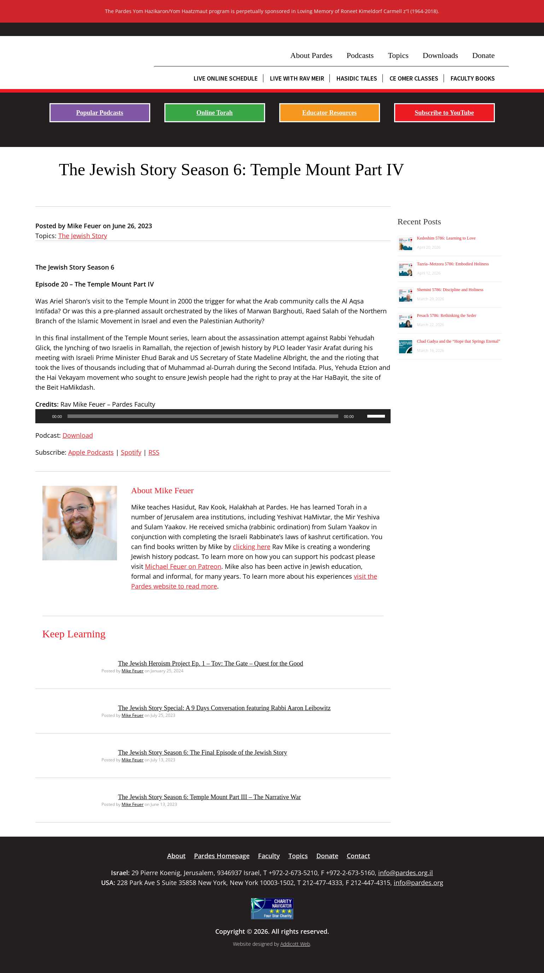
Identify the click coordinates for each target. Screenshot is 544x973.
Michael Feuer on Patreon (183, 566)
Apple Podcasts (91, 452)
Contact (358, 855)
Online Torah (215, 112)
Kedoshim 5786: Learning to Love (446, 238)
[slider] (203, 416)
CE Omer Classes (414, 78)
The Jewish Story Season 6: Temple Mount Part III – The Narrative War (209, 797)
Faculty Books (473, 78)
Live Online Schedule (226, 78)
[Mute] (361, 416)
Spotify (131, 452)
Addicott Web (295, 943)
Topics (398, 55)
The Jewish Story (82, 235)
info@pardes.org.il (405, 872)
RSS (153, 452)
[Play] (44, 416)
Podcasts (360, 55)
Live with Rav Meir (297, 78)
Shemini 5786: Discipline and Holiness (450, 289)
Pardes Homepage (222, 855)
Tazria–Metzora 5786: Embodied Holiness (453, 263)
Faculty (269, 855)
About (176, 855)
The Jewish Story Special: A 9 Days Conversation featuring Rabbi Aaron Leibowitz (224, 708)
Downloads (440, 55)
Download (78, 435)
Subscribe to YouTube (444, 112)
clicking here (251, 546)
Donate (483, 55)
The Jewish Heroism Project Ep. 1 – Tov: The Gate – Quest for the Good (210, 663)
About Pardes (311, 55)
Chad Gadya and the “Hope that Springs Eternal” (459, 341)
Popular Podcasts (99, 112)
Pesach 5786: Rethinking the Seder (446, 315)
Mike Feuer (133, 671)
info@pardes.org (418, 882)
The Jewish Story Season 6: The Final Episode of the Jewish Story (202, 752)
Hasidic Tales (357, 78)
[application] (213, 416)
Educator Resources (329, 112)
